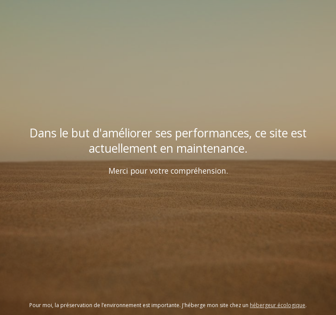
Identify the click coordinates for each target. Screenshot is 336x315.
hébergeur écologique (277, 305)
